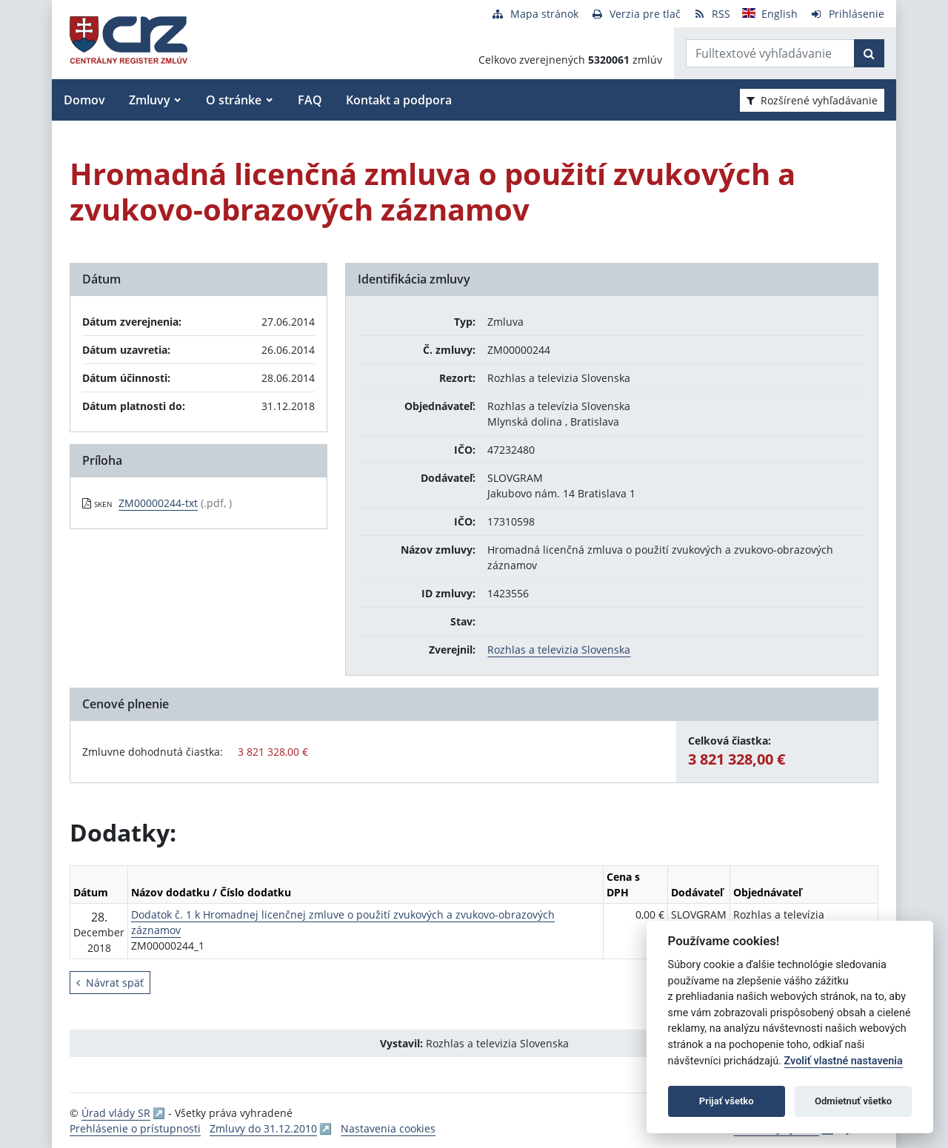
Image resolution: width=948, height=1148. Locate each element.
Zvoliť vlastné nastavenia (843, 1061)
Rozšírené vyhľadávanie (812, 100)
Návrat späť (110, 983)
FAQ (310, 100)
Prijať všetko (726, 1101)
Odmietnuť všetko (853, 1101)
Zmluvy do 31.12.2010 (263, 1128)
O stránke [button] (233, 100)
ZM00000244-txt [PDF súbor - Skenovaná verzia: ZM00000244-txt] (158, 503)
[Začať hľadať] (869, 53)
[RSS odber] (711, 14)
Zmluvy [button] (149, 100)
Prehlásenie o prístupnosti (135, 1128)
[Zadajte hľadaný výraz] (770, 53)
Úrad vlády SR (115, 1113)
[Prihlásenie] (847, 14)
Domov (84, 100)
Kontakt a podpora (399, 100)
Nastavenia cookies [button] (388, 1128)
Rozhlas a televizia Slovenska (558, 649)
